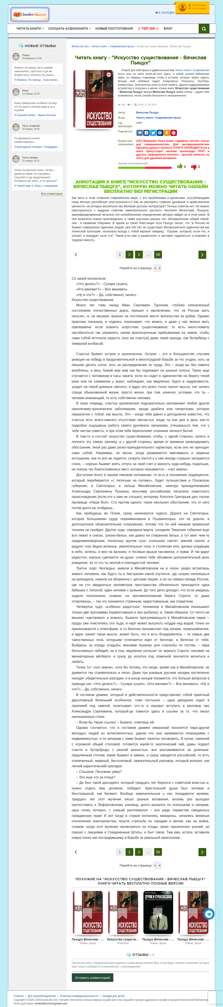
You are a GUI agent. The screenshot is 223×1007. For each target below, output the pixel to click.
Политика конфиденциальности (79, 994)
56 (158, 253)
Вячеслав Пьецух (147, 110)
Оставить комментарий (92, 976)
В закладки (164, 12)
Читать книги (183, 68)
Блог (168, 27)
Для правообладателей (42, 994)
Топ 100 (148, 27)
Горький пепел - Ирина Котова (35, 113)
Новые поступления (114, 27)
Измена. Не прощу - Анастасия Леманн (37, 77)
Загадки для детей (113, 994)
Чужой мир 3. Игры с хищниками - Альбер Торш (37, 184)
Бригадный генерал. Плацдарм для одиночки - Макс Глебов (37, 145)
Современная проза (168, 115)
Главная (19, 994)
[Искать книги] (204, 27)
